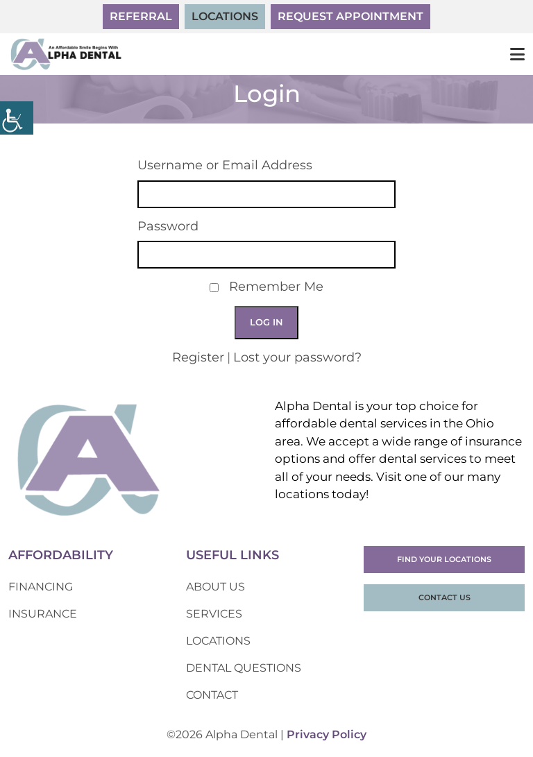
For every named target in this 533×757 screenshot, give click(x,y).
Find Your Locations (444, 559)
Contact (212, 694)
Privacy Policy (326, 734)
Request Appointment (350, 16)
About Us (215, 586)
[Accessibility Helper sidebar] (16, 118)
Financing (40, 586)
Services (214, 613)
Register (198, 357)
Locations (225, 16)
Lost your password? (297, 357)
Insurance (42, 613)
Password (167, 226)
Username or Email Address (224, 165)
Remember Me (276, 287)
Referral (141, 16)
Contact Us (444, 597)
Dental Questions (243, 667)
